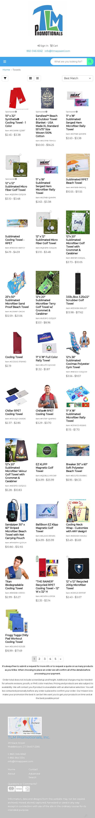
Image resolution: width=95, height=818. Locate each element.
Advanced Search (34, 775)
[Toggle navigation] (5, 61)
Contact (33, 769)
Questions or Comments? (22, 784)
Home (11, 769)
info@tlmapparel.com (57, 51)
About (11, 773)
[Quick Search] (68, 61)
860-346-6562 (35, 51)
